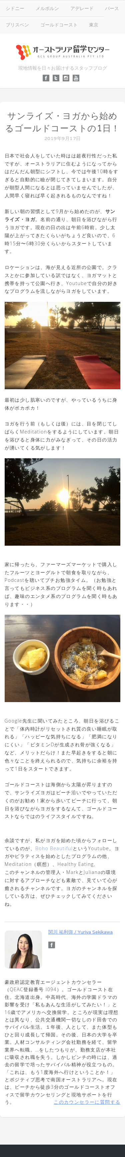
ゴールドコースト (59, 24)
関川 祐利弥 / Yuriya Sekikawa (80, 932)
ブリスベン (17, 24)
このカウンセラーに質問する (87, 1102)
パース (112, 8)
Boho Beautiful (54, 848)
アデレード (82, 8)
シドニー (15, 8)
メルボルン (47, 8)
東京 (93, 24)
